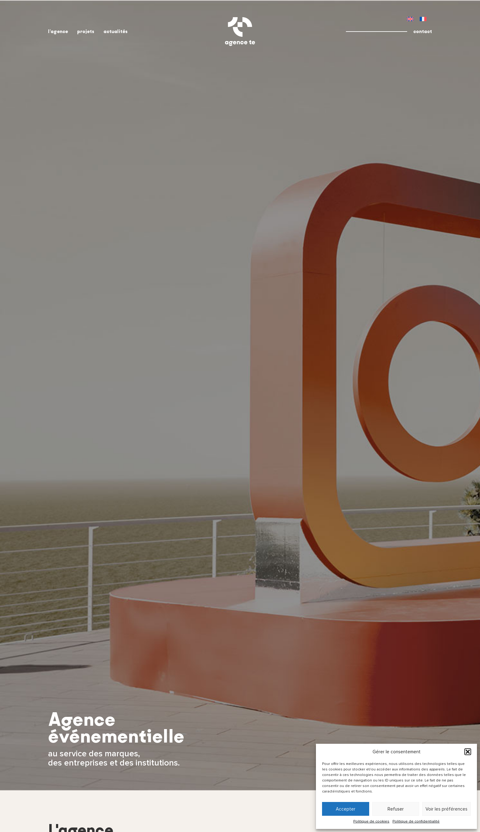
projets (85, 31)
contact (422, 31)
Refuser (396, 809)
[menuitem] (410, 19)
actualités (115, 31)
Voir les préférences (446, 809)
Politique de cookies (371, 821)
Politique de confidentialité (416, 821)
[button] (468, 752)
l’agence (58, 31)
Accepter (345, 809)
